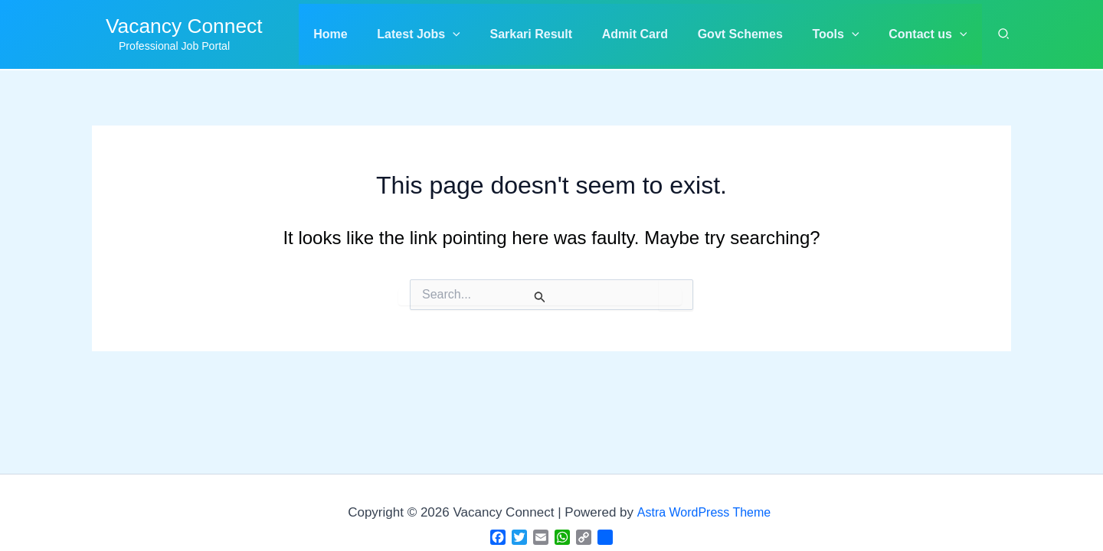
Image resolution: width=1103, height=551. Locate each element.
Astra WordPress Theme (704, 512)
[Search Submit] (540, 297)
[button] (447, 34)
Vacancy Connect (184, 26)
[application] (481, 34)
